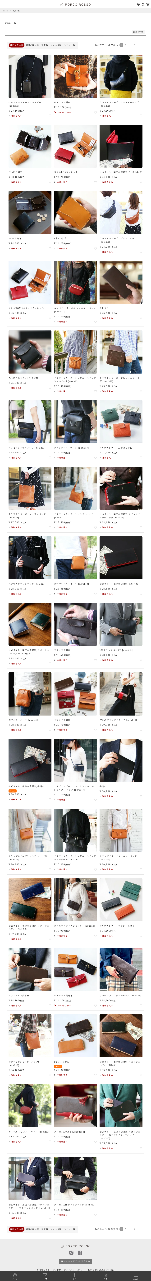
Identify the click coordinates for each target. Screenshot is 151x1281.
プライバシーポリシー (75, 1269)
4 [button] (135, 45)
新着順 (44, 45)
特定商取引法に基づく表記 (101, 1269)
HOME (6, 10)
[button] (139, 45)
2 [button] (125, 45)
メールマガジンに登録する (75, 1261)
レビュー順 (69, 45)
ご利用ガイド (43, 1269)
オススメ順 (56, 45)
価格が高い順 (32, 45)
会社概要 (56, 1269)
